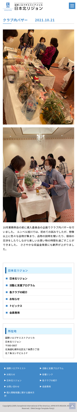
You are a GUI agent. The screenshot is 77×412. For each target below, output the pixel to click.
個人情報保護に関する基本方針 (19, 394)
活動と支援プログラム (22, 285)
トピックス (15, 306)
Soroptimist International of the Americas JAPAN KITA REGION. (42, 405)
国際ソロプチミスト (16, 368)
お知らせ (14, 299)
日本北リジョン (18, 278)
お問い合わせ (13, 386)
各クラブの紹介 (18, 292)
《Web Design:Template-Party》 (42, 408)
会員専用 (14, 312)
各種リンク (47, 374)
